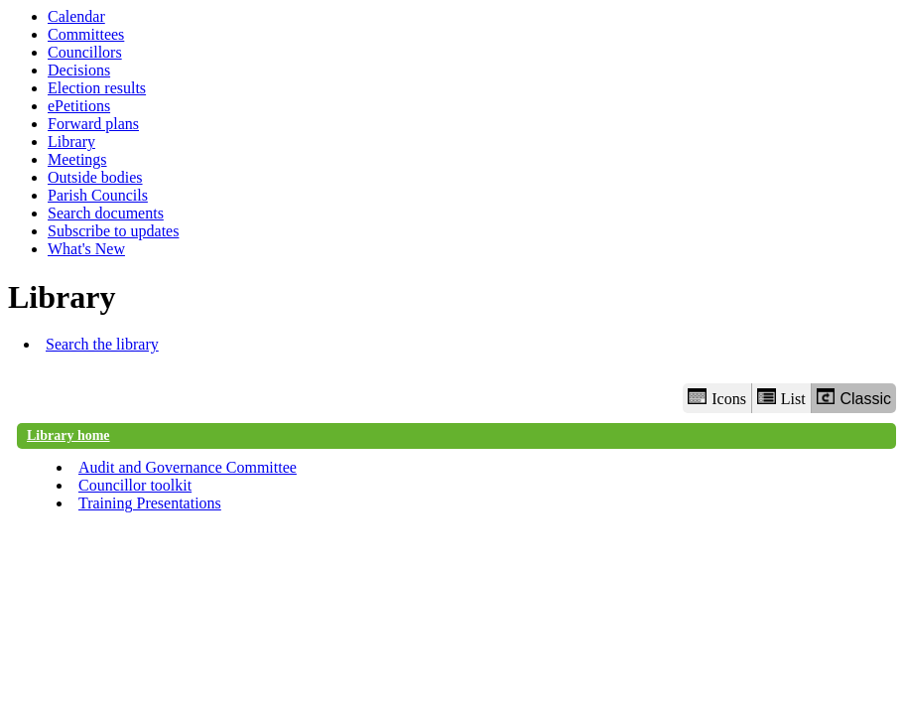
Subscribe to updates (113, 230)
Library (71, 141)
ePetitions (79, 105)
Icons (716, 397)
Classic (854, 397)
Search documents (106, 213)
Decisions (79, 70)
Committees (86, 34)
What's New (86, 248)
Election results (97, 87)
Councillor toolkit (135, 485)
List (781, 397)
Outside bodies (95, 177)
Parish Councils (98, 195)
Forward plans (93, 123)
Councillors (85, 52)
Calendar (76, 16)
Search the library (102, 344)
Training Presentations (149, 503)
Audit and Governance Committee (187, 467)
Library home (68, 435)
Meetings (77, 159)
